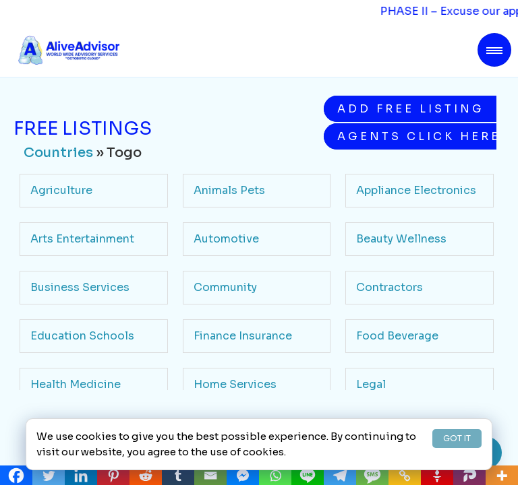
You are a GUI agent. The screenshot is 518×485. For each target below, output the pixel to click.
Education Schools (82, 336)
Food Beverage (397, 336)
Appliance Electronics (416, 190)
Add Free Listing (410, 109)
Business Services (80, 287)
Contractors (389, 287)
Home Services (235, 384)
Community (225, 287)
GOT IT (457, 438)
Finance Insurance (243, 336)
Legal (371, 384)
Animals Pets (229, 190)
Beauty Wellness (401, 239)
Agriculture (61, 190)
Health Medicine (75, 384)
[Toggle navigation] (494, 50)
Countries (58, 152)
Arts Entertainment (82, 239)
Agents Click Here (416, 136)
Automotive (226, 239)
